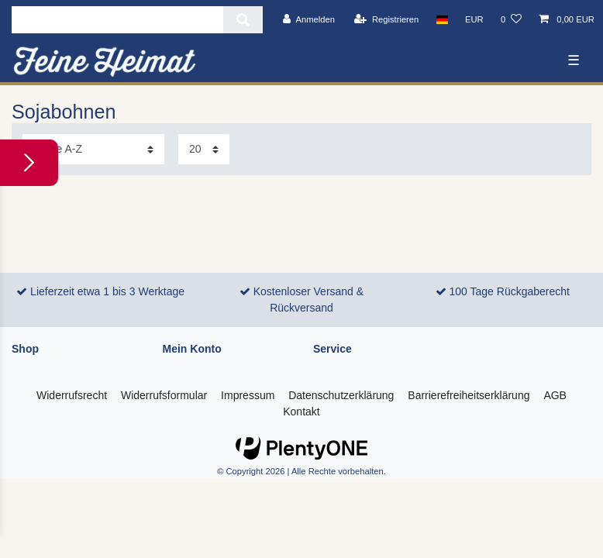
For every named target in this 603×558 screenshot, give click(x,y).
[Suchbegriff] (117, 19)
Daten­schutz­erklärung (341, 395)
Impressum (247, 395)
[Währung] (474, 19)
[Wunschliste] (511, 19)
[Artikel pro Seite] (203, 149)
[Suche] (243, 19)
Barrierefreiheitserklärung (468, 395)
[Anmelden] (308, 19)
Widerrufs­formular (164, 395)
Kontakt (301, 411)
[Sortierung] (93, 149)
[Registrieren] (386, 19)
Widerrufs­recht (71, 395)
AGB (555, 395)
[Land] (441, 19)
